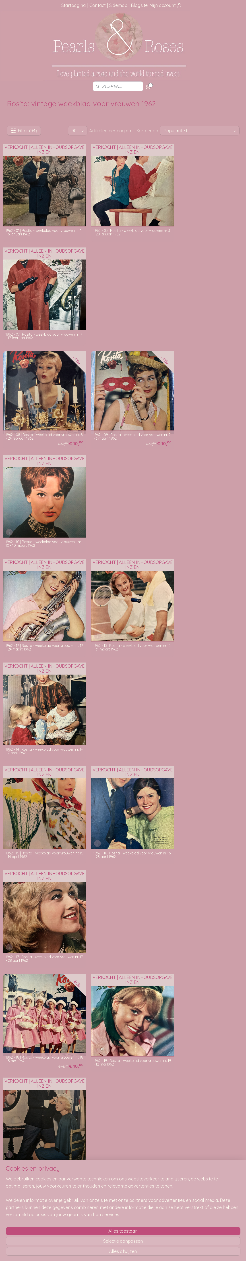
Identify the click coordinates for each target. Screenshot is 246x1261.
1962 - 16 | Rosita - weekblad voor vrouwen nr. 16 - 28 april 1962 (121, 518)
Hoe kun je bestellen (71, 1170)
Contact (97, 5)
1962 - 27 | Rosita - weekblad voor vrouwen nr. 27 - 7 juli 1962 (40, 908)
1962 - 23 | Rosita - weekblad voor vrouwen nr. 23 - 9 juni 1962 (203, 713)
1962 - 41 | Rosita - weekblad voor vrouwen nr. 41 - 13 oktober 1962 (203, 1102)
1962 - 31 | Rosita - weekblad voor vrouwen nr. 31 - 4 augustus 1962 (39, 1005)
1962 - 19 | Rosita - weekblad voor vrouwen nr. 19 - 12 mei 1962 (121, 615)
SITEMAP (173, 1175)
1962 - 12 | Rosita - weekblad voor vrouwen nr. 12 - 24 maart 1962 (39, 420)
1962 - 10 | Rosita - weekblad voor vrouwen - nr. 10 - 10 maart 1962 (204, 323)
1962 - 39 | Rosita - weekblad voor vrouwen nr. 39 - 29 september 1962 (122, 1102)
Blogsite (139, 5)
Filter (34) (23, 130)
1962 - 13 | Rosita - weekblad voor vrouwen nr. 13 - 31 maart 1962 (121, 420)
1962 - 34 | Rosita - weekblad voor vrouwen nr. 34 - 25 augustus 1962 (39, 1102)
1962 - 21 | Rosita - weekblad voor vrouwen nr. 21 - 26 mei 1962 (39, 713)
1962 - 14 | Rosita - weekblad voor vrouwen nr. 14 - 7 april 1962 (203, 420)
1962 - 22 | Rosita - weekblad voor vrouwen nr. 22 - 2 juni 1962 (122, 713)
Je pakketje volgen (71, 1180)
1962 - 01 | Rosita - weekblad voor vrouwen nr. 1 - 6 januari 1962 (39, 225)
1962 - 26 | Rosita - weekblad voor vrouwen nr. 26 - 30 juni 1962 (203, 810)
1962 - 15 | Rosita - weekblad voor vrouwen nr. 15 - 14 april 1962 (39, 518)
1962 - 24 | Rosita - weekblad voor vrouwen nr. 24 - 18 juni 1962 (40, 810)
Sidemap (118, 5)
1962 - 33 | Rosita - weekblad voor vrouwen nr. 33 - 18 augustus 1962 (203, 1005)
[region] (93, 1230)
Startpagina (73, 5)
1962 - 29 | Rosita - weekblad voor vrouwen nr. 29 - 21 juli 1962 (203, 904)
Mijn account (165, 5)
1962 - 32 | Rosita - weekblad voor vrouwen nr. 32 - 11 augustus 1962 (122, 1005)
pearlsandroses (213, 1161)
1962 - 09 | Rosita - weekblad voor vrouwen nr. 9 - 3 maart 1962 (122, 320)
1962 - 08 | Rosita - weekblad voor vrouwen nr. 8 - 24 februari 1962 (40, 320)
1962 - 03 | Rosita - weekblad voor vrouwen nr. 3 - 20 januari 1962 (122, 225)
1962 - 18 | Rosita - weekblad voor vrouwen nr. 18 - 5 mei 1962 (39, 612)
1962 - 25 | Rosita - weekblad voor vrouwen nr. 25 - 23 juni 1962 (122, 810)
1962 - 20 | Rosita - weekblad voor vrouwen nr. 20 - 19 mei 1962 (204, 615)
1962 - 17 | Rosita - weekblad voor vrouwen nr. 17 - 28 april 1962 (203, 518)
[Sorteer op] (199, 130)
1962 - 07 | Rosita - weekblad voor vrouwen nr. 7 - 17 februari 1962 (203, 225)
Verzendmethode (69, 1175)
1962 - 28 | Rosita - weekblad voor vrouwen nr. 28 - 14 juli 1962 (122, 908)
